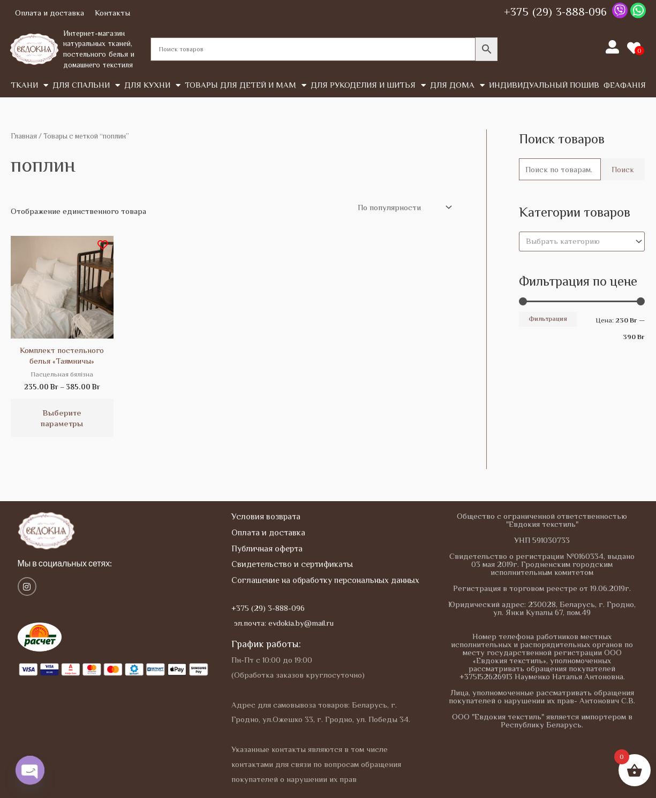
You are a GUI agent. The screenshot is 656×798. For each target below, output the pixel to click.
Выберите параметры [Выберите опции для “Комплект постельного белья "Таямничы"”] (62, 418)
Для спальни (86, 85)
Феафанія (625, 84)
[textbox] (577, 241)
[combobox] (582, 241)
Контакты (112, 12)
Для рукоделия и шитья (368, 85)
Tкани (29, 85)
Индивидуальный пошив (544, 84)
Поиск (623, 169)
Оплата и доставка (49, 12)
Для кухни (152, 85)
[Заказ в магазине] (402, 207)
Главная (24, 136)
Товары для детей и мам (245, 85)
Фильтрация (548, 319)
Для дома (457, 85)
